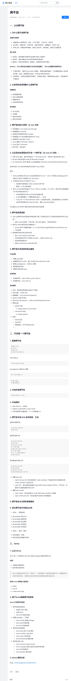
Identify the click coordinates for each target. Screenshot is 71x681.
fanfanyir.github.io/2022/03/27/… (26, 663)
